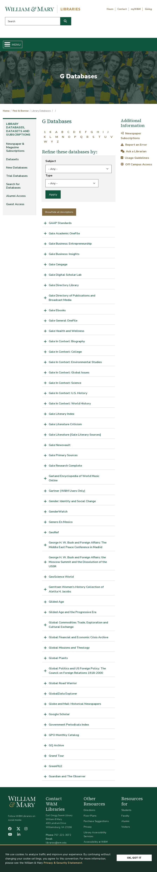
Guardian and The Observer (67, 776)
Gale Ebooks (57, 310)
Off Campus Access (136, 164)
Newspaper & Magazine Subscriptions (15, 147)
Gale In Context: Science (65, 383)
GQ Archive (56, 745)
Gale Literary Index (61, 414)
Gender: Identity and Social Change (72, 501)
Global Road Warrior (63, 683)
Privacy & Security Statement (63, 863)
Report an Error (134, 145)
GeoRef (54, 532)
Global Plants (58, 658)
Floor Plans (90, 815)
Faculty (125, 815)
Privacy (88, 827)
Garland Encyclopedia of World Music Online (74, 478)
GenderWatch (58, 512)
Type (48, 175)
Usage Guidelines (135, 158)
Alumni (125, 821)
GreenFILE (55, 766)
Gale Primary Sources (63, 455)
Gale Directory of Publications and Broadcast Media (72, 297)
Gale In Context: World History (70, 403)
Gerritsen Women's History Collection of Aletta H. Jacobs (76, 589)
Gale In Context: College (65, 352)
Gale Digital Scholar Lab (65, 275)
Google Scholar (59, 714)
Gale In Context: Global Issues (69, 372)
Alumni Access (16, 196)
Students (126, 810)
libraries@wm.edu (56, 842)
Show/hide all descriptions (59, 212)
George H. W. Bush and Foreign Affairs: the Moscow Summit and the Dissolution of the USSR (78, 561)
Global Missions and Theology (69, 648)
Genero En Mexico (61, 522)
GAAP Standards (60, 223)
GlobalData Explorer (63, 694)
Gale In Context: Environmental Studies (75, 362)
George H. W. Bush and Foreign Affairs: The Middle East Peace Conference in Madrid (77, 544)
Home (6, 110)
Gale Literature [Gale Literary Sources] (75, 435)
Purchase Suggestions (96, 821)
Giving (148, 9)
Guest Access (15, 204)
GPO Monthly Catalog (64, 735)
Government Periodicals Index (69, 725)
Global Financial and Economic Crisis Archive (78, 637)
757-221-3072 (62, 835)
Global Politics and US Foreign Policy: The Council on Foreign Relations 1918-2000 (77, 670)
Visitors (125, 827)
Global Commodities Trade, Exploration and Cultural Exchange (78, 624)
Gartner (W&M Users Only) (67, 491)
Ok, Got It (134, 857)
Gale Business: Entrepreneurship (70, 244)
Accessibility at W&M (96, 841)
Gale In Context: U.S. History (68, 393)
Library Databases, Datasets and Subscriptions (18, 129)
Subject (50, 161)
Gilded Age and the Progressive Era (72, 612)
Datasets (12, 159)
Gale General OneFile (63, 320)
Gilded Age (56, 602)
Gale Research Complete (65, 466)
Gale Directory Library (64, 285)
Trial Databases (17, 176)
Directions (89, 810)
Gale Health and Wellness (66, 331)
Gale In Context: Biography (67, 341)
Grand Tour (56, 756)
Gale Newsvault (60, 445)
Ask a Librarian (133, 151)
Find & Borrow (21, 110)
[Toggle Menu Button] (6, 44)
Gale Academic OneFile (64, 233)
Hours (110, 9)
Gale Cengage (58, 264)
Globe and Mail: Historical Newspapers (75, 704)
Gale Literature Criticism (65, 424)
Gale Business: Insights (64, 254)
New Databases (16, 167)
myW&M (136, 9)
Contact (122, 9)
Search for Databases (13, 186)
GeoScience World (61, 577)
